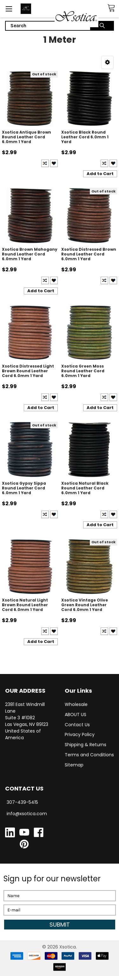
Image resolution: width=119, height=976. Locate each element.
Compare (45, 163)
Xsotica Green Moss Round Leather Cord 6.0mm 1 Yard (82, 370)
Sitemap (74, 765)
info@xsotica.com (27, 813)
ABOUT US (75, 714)
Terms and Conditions (89, 755)
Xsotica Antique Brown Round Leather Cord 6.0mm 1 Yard (26, 136)
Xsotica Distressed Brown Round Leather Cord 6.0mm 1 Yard (88, 254)
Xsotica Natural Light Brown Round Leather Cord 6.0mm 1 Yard (25, 604)
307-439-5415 (22, 802)
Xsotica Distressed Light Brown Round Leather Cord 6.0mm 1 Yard (28, 370)
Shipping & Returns (85, 744)
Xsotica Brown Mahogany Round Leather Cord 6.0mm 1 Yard (29, 254)
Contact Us (77, 724)
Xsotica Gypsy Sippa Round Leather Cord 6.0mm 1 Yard (24, 488)
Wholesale (76, 704)
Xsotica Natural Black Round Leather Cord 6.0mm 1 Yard (85, 488)
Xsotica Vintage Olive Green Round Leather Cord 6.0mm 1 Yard (84, 604)
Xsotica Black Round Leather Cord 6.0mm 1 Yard (85, 136)
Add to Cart (100, 174)
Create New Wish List (54, 163)
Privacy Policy (80, 734)
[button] (107, 62)
